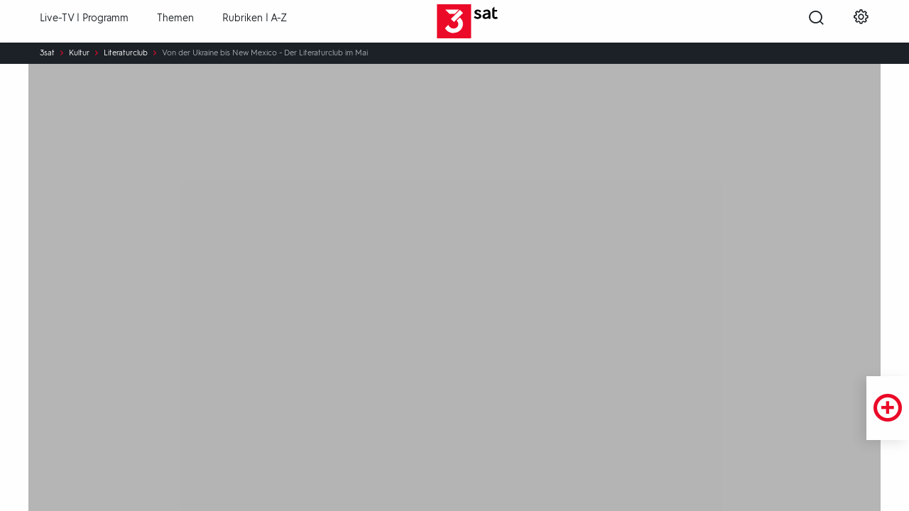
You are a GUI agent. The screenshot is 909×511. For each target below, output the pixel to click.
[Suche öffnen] (816, 22)
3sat (47, 53)
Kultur (79, 53)
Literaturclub (126, 53)
